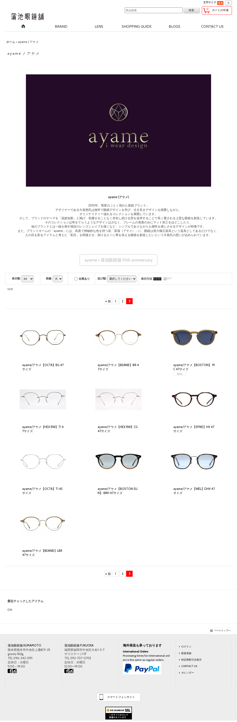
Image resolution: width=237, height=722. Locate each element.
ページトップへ (222, 630)
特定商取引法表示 (191, 659)
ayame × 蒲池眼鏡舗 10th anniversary (118, 260)
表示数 (16, 278)
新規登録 (186, 653)
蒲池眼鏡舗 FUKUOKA (79, 645)
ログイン (186, 646)
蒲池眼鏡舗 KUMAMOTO (24, 645)
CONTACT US (189, 666)
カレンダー (187, 672)
